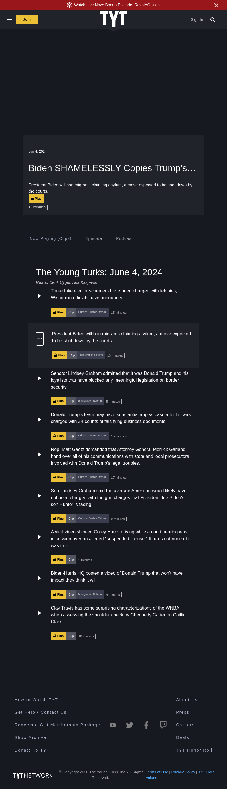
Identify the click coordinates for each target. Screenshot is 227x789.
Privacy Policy (183, 772)
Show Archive (30, 737)
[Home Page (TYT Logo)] (113, 19)
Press (183, 712)
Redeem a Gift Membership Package (57, 725)
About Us (187, 699)
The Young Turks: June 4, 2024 (99, 272)
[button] (113, 302)
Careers (185, 725)
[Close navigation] (9, 19)
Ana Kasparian (85, 282)
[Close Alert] (216, 5)
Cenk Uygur (59, 282)
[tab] (50, 238)
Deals (183, 737)
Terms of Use (157, 772)
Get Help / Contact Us (41, 712)
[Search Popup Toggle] (213, 19)
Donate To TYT (32, 750)
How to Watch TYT (36, 699)
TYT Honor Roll (194, 750)
